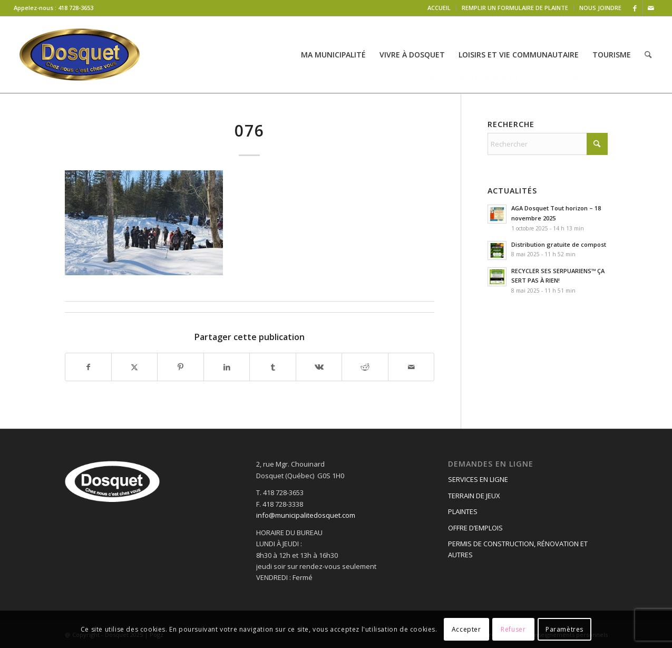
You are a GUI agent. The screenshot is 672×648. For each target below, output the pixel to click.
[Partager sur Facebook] (88, 367)
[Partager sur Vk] (319, 367)
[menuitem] (439, 8)
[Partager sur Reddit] (364, 367)
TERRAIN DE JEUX (474, 495)
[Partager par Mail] (411, 367)
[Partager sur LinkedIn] (226, 367)
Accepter (466, 629)
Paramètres (564, 629)
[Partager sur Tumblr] (272, 367)
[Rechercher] (648, 54)
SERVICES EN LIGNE (478, 479)
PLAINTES (463, 511)
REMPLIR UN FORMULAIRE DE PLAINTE (515, 8)
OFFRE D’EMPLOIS (475, 528)
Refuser (513, 629)
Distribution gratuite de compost (558, 244)
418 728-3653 (75, 8)
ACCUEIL (439, 8)
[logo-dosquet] (79, 54)
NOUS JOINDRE (600, 8)
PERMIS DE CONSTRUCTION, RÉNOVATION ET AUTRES (518, 549)
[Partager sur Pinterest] (180, 367)
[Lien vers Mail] (651, 8)
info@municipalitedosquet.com (305, 515)
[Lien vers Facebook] (634, 8)
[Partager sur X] (134, 367)
